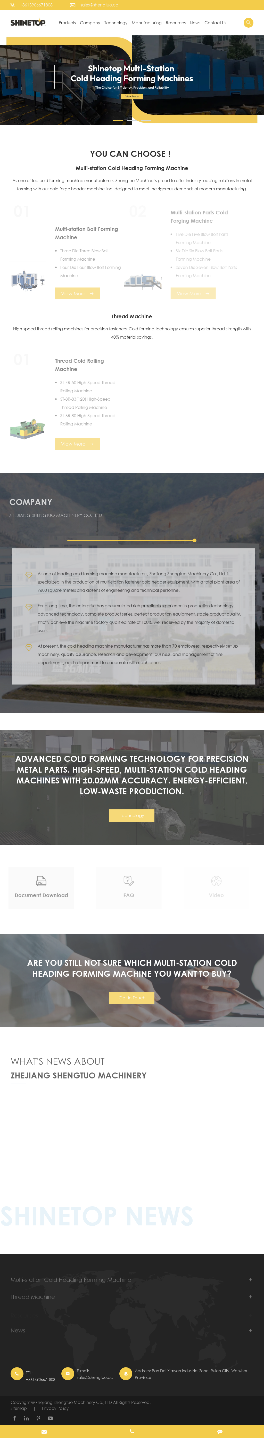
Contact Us (215, 22)
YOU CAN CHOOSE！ (132, 153)
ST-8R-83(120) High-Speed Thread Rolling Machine (82, 403)
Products (67, 22)
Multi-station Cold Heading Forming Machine (132, 168)
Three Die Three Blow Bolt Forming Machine (81, 255)
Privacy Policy (55, 1408)
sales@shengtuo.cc (99, 4)
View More (74, 293)
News (195, 22)
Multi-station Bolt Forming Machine (83, 233)
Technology (116, 22)
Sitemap (19, 1408)
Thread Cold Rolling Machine (76, 365)
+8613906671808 (36, 4)
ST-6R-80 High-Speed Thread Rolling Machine (85, 419)
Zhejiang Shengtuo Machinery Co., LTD (74, 1402)
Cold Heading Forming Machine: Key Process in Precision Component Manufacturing (128, 1118)
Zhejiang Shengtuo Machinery (79, 1078)
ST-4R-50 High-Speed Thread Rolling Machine (85, 386)
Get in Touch (132, 1000)
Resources (176, 22)
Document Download (38, 895)
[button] (118, 120)
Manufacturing (147, 22)
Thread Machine (132, 316)
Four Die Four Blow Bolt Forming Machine (87, 271)
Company (90, 22)
